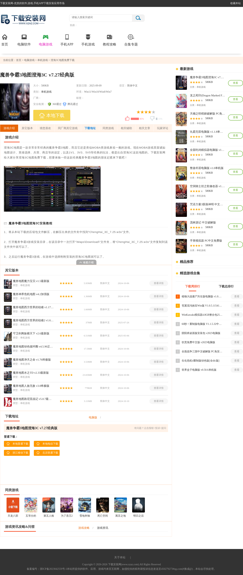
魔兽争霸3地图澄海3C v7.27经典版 (207, 77)
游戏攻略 (84, 527)
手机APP (66, 40)
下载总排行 (226, 286)
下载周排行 (192, 286)
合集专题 (131, 40)
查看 (235, 83)
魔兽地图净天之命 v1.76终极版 (32, 359)
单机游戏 (42, 60)
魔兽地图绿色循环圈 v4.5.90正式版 (33, 346)
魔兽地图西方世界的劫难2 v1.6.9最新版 (33, 320)
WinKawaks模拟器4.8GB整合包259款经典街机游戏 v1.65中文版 (202, 314)
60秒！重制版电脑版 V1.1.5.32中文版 (202, 324)
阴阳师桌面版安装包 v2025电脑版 (201, 333)
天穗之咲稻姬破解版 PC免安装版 (207, 113)
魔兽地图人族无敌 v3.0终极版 (31, 385)
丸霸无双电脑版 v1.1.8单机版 (207, 131)
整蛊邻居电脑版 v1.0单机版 (207, 168)
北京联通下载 (47, 452)
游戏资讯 (102, 527)
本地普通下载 (17, 444)
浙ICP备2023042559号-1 (53, 569)
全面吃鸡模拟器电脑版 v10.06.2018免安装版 (207, 149)
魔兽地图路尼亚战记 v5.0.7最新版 (33, 398)
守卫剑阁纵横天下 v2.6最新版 (31, 333)
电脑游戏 (45, 40)
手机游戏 (88, 40)
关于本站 (119, 557)
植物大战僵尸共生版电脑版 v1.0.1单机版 (202, 296)
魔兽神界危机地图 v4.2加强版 (31, 294)
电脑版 (93, 417)
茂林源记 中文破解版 (203, 222)
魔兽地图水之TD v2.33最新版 (31, 372)
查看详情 (159, 283)
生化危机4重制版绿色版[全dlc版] (200, 360)
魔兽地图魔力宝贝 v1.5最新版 (31, 281)
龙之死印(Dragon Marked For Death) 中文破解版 (207, 95)
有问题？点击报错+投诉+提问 (150, 428)
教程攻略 (109, 40)
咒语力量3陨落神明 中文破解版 (207, 204)
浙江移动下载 (17, 452)
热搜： (73, 25)
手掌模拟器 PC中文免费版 (206, 240)
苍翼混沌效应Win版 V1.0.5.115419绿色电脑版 (202, 305)
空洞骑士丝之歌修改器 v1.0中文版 (207, 186)
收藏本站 (235, 3)
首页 (4, 40)
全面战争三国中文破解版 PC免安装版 (202, 351)
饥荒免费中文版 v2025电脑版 (198, 342)
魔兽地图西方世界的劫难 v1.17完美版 (33, 307)
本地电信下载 (47, 444)
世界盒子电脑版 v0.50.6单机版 (199, 369)
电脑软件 (24, 40)
